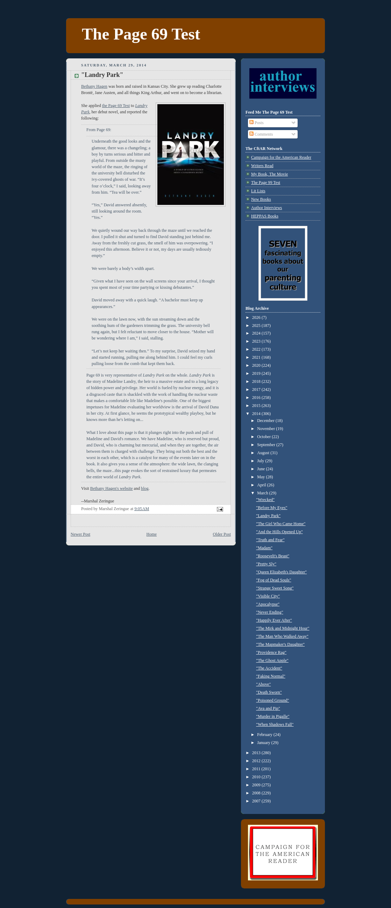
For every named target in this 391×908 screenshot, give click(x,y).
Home (152, 534)
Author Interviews (266, 207)
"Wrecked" (265, 499)
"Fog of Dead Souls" (273, 580)
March (263, 493)
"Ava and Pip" (268, 708)
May (261, 476)
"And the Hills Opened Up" (279, 531)
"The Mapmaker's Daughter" (280, 644)
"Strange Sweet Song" (274, 588)
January (264, 742)
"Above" (263, 684)
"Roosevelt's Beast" (272, 555)
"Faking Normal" (270, 676)
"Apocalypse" (267, 604)
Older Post (222, 534)
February (265, 734)
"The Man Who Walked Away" (282, 636)
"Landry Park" (268, 515)
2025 (257, 325)
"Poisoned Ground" (272, 700)
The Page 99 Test (265, 182)
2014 (257, 413)
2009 (257, 784)
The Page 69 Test (141, 34)
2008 (257, 793)
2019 (257, 373)
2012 (257, 760)
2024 (257, 333)
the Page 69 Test (116, 105)
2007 (257, 801)
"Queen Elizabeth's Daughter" (281, 572)
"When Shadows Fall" (274, 724)
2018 (257, 381)
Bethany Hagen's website (111, 488)
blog (145, 488)
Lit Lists (258, 190)
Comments (261, 134)
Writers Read (262, 165)
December (266, 420)
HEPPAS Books (264, 216)
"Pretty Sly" (266, 564)
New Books (261, 199)
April (262, 484)
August (263, 452)
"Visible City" (268, 596)
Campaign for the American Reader (281, 157)
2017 (257, 389)
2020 (257, 365)
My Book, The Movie (269, 174)
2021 (257, 357)
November (266, 428)
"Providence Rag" (271, 652)
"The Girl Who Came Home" (280, 523)
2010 (257, 776)
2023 (257, 341)
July (261, 460)
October (264, 436)
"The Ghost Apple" (272, 660)
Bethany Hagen (94, 86)
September (266, 444)
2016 (257, 397)
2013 (257, 752)
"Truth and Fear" (270, 539)
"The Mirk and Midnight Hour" (282, 628)
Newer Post (80, 534)
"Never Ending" (269, 612)
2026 (257, 317)
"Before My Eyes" (271, 507)
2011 (257, 768)
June (261, 468)
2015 (257, 405)
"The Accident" (269, 668)
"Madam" (264, 547)
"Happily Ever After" (274, 620)
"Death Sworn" (269, 692)
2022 (257, 349)
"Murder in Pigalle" (272, 716)
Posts (256, 122)
